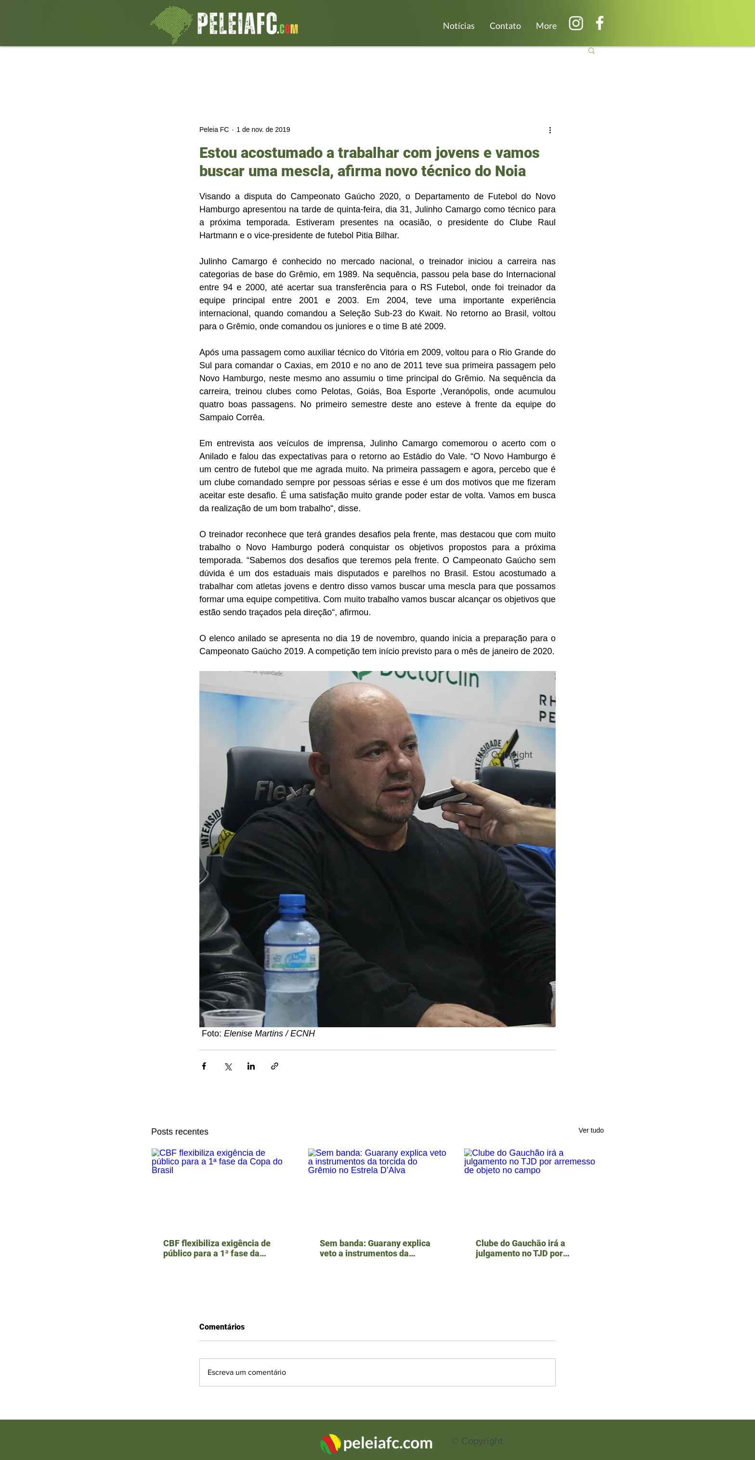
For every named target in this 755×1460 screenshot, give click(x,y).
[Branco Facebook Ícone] (599, 22)
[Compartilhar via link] (274, 1066)
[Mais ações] (550, 129)
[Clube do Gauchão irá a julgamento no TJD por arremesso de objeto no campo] (533, 1188)
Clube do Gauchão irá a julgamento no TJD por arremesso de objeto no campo (522, 1248)
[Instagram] (576, 22)
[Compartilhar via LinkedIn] (251, 1066)
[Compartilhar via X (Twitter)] (227, 1066)
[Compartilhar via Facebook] (203, 1066)
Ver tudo (591, 1130)
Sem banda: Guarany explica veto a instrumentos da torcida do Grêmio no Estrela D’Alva (375, 1248)
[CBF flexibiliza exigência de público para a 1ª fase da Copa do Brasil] (221, 1188)
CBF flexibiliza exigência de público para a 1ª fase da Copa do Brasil (217, 1248)
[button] (591, 50)
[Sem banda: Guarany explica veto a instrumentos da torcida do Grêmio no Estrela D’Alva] (377, 1188)
